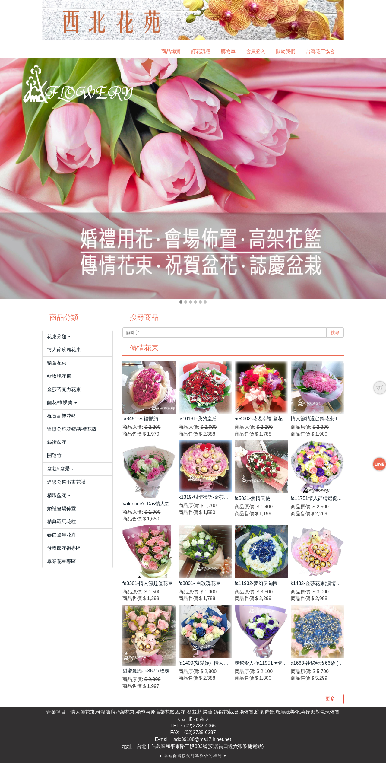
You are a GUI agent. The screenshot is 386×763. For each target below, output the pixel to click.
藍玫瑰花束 (59, 376)
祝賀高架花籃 (61, 415)
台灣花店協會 (320, 51)
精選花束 (56, 362)
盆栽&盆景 (60, 468)
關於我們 (285, 51)
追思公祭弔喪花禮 (66, 482)
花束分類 (59, 336)
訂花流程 (200, 51)
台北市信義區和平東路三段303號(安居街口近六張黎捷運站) (200, 746)
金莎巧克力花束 (64, 389)
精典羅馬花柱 (61, 521)
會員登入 (255, 51)
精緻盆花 (59, 495)
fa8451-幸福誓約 (140, 418)
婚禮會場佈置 (61, 508)
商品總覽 (171, 51)
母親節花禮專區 (64, 548)
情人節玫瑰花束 (64, 349)
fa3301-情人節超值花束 (147, 583)
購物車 (228, 51)
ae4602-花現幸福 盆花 (259, 418)
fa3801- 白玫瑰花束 (199, 583)
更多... (332, 698)
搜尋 (335, 332)
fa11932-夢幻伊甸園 (256, 583)
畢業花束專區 (61, 561)
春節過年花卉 (61, 534)
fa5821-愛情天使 (252, 498)
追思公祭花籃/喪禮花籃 (71, 429)
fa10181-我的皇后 (198, 418)
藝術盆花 (56, 442)
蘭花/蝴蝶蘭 (62, 402)
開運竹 (54, 455)
